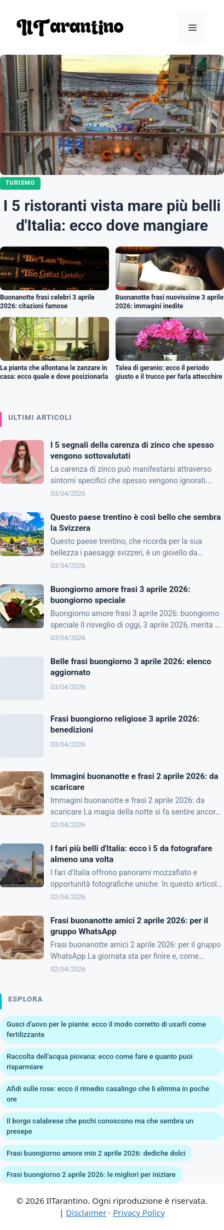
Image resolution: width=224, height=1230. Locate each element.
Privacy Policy (139, 1212)
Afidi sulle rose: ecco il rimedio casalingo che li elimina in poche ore (108, 1094)
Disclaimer (86, 1212)
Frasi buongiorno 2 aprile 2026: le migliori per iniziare (91, 1174)
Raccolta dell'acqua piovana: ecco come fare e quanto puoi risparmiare (100, 1061)
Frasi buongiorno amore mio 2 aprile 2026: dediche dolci (96, 1153)
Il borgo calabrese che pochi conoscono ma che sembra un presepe (100, 1126)
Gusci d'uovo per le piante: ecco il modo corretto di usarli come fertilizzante (106, 1029)
